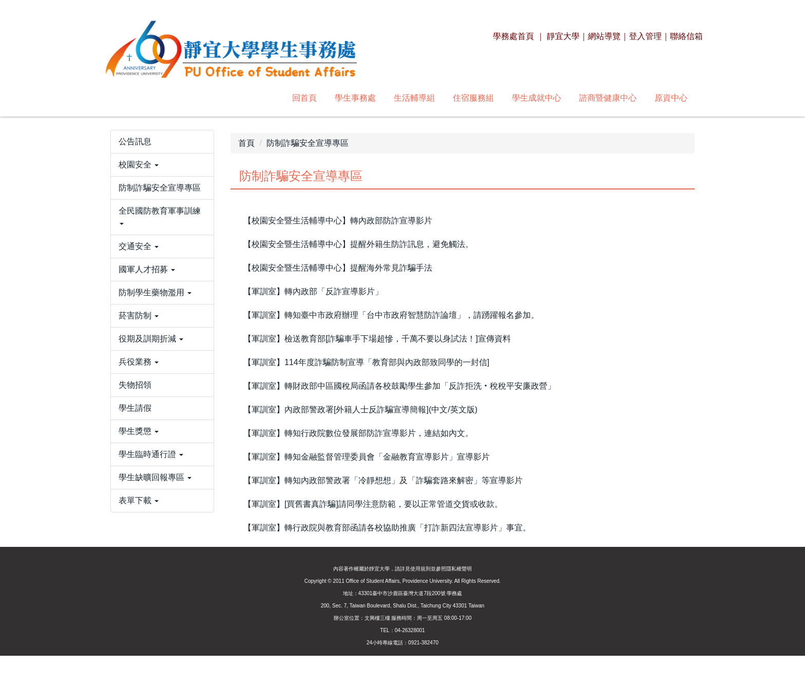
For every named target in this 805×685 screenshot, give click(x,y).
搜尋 (680, 97)
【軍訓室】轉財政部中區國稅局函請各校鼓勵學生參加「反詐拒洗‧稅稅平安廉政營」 (399, 386)
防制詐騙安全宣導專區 (307, 143)
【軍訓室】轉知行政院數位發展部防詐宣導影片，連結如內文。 (358, 433)
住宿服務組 (333, 97)
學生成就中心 (396, 97)
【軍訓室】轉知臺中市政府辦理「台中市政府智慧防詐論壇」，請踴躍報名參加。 (391, 315)
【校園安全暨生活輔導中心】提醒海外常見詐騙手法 (337, 267)
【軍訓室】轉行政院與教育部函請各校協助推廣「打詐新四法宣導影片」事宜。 (387, 527)
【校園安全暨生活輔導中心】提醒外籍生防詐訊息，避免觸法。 (358, 244)
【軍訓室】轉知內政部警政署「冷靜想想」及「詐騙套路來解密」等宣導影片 (383, 480)
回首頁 (164, 97)
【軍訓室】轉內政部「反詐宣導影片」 (313, 291)
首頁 (246, 143)
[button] (162, 197)
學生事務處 (215, 97)
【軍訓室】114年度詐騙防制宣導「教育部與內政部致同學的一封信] (366, 362)
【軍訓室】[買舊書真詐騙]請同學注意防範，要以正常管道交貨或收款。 (373, 504)
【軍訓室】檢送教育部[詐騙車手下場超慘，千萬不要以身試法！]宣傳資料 (377, 338)
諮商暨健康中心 (467, 97)
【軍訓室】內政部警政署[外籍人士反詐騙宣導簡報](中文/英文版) (360, 409)
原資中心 (530, 97)
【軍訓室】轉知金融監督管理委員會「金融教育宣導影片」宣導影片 (366, 456)
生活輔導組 (274, 97)
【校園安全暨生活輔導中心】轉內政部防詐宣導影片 (337, 220)
